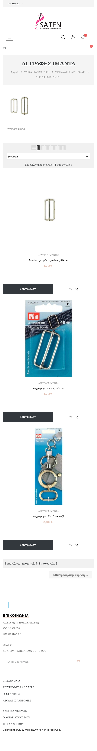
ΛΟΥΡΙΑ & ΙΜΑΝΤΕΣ (48, 255)
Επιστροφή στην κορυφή (70, 575)
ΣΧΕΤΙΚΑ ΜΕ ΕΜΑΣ (15, 710)
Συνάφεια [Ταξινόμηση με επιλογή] (48, 156)
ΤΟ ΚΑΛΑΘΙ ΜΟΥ (13, 724)
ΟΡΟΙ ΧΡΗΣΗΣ (11, 693)
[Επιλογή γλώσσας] (16, 3)
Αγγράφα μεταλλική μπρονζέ (48, 516)
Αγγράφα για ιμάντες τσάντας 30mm (48, 260)
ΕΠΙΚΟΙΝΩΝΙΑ (11, 680)
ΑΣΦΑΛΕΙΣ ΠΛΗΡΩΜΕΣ (17, 700)
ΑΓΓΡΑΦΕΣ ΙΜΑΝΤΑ (48, 383)
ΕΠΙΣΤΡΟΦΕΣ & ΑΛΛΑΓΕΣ (18, 687)
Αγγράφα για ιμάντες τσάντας (48, 388)
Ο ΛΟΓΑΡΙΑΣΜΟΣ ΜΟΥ (16, 717)
